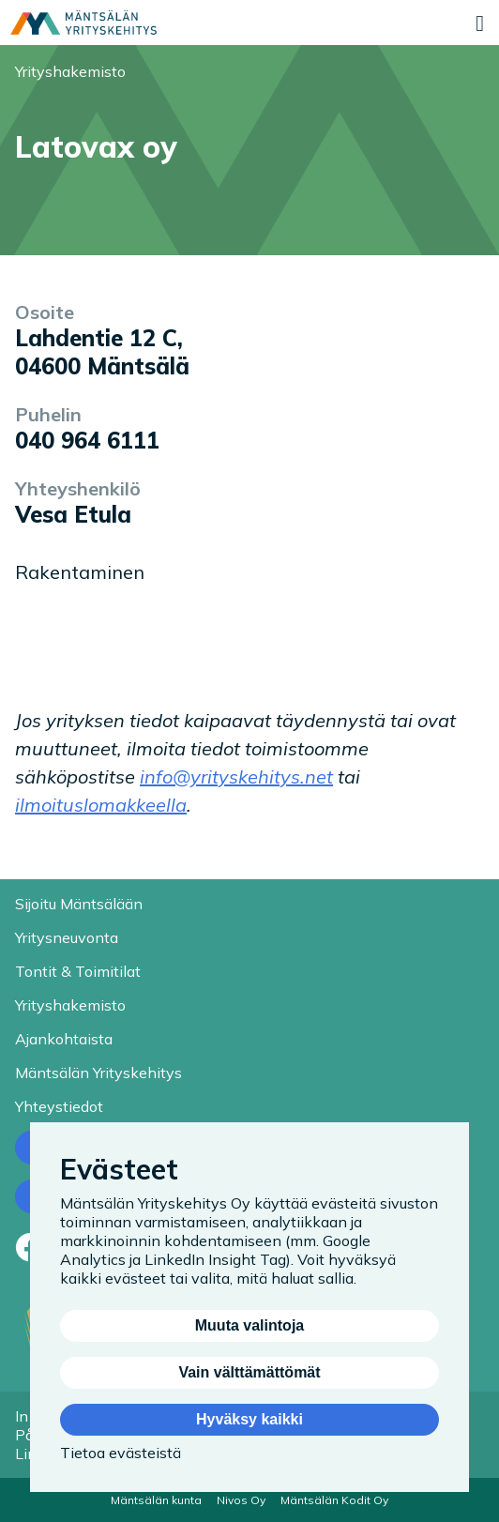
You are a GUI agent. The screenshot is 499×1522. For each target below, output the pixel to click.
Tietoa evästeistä (120, 1452)
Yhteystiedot (59, 1106)
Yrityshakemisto (70, 71)
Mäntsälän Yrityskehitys (98, 1072)
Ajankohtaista (64, 1038)
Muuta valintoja (249, 1325)
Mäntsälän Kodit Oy (334, 1500)
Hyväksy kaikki (249, 1419)
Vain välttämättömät (249, 1372)
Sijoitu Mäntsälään (79, 903)
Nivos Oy (241, 1500)
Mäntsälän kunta (156, 1500)
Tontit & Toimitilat (78, 971)
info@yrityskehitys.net (236, 776)
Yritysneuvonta (66, 937)
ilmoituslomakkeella (101, 804)
